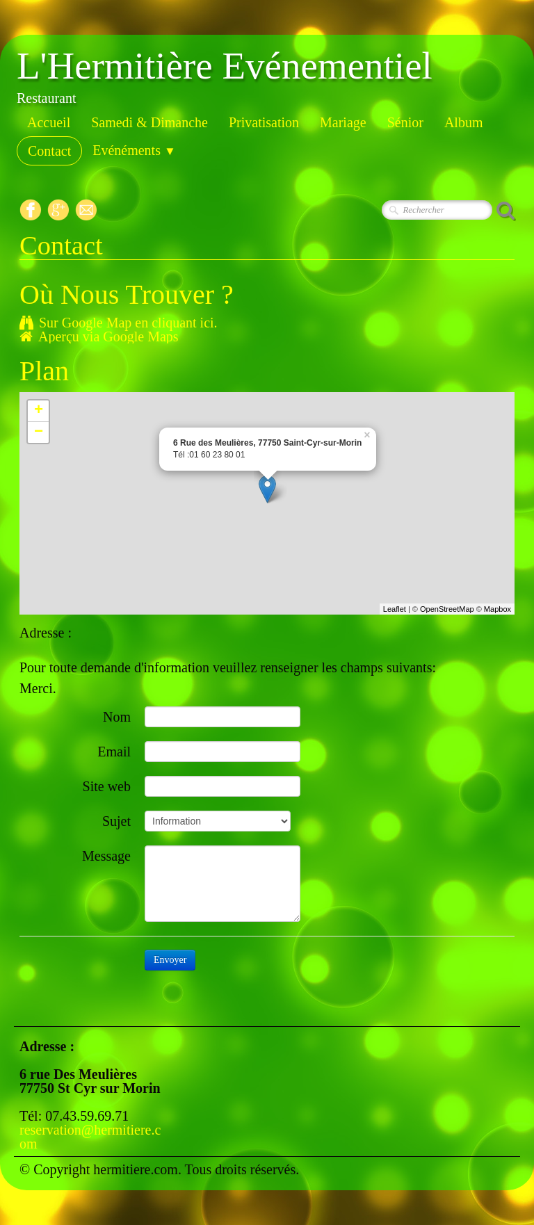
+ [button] (38, 410)
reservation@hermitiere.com (90, 1136)
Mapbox (497, 609)
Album (463, 122)
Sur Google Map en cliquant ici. (118, 322)
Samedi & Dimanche (149, 122)
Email (114, 751)
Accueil (48, 122)
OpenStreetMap (447, 609)
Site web (107, 786)
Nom (117, 716)
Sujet (116, 820)
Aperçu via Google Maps (99, 336)
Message (106, 855)
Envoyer (170, 960)
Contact (49, 151)
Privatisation (264, 122)
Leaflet (394, 609)
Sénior (405, 122)
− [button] (38, 432)
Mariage (343, 122)
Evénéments (134, 150)
